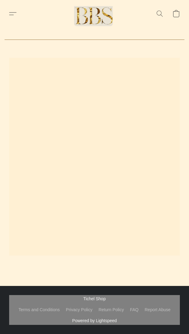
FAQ (134, 309)
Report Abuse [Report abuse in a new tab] (157, 309)
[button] (94, 13)
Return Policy (111, 309)
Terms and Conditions (39, 309)
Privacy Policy (79, 309)
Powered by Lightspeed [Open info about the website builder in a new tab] (94, 320)
